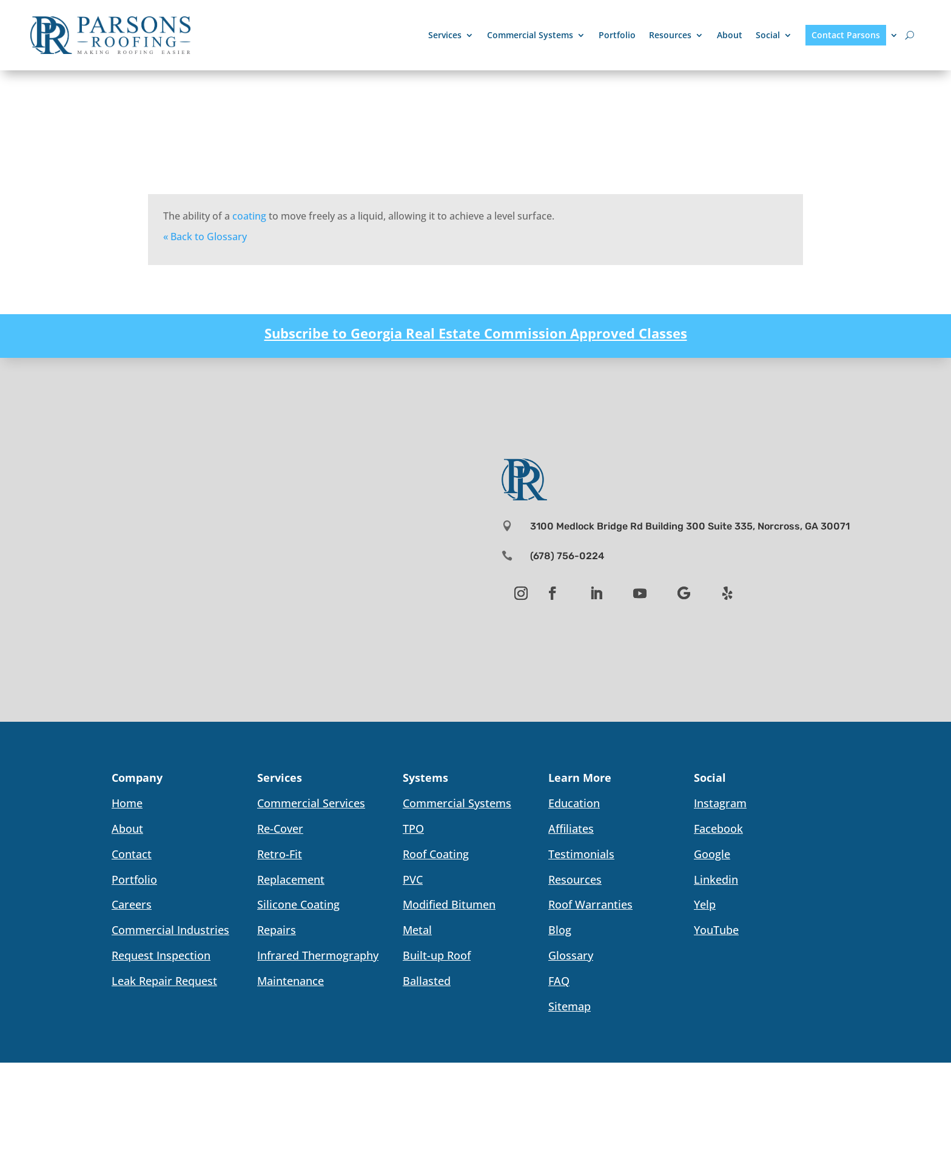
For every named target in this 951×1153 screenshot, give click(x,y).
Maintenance (290, 980)
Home (127, 803)
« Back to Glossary (205, 236)
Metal (417, 930)
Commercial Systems (530, 35)
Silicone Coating (298, 904)
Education (574, 803)
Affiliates (571, 828)
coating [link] (249, 216)
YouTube (716, 930)
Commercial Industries (170, 930)
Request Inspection (161, 955)
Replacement (290, 879)
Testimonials (581, 854)
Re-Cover (280, 828)
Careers (132, 904)
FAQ (559, 980)
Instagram (720, 803)
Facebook (718, 828)
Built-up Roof (437, 955)
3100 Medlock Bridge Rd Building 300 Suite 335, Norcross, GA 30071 (690, 526)
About (729, 35)
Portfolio (617, 35)
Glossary (570, 955)
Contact (132, 854)
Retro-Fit (279, 854)
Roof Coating (436, 854)
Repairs (276, 930)
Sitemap (569, 1006)
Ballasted (427, 980)
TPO (413, 828)
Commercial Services (311, 803)
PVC (413, 879)
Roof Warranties (590, 904)
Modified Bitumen (449, 904)
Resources (670, 35)
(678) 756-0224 (567, 556)
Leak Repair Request (164, 980)
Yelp (705, 904)
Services (445, 35)
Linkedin (716, 879)
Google (712, 854)
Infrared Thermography (317, 955)
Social (768, 35)
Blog (559, 930)
